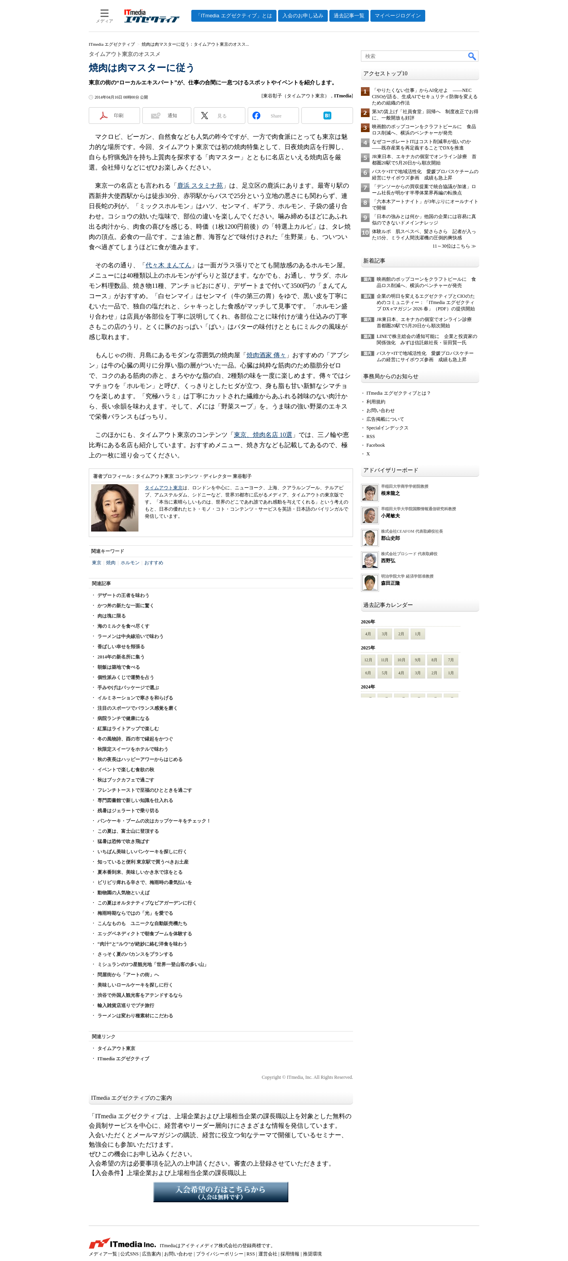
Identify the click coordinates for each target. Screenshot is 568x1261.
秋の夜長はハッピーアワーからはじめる (140, 759)
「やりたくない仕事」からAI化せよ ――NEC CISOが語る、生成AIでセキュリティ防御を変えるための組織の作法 (425, 97)
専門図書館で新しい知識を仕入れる (135, 800)
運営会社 (267, 1254)
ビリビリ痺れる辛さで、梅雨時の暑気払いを (144, 882)
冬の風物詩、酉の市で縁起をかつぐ (135, 739)
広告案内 (151, 1254)
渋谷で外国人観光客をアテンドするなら (140, 995)
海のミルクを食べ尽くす (123, 626)
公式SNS (129, 1254)
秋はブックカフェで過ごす (125, 780)
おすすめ (153, 562)
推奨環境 (312, 1254)
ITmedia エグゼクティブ (123, 1058)
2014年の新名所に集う (121, 657)
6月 (368, 673)
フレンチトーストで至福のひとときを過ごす (144, 790)
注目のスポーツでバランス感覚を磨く (137, 708)
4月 (368, 634)
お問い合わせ (380, 410)
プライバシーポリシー (219, 1254)
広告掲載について (385, 419)
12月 (368, 660)
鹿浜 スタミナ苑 (200, 185)
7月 (451, 660)
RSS (370, 436)
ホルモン (130, 562)
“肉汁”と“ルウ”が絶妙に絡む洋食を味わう (142, 944)
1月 (418, 634)
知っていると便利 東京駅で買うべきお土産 (143, 862)
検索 (472, 56)
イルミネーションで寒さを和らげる (135, 698)
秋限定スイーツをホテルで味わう (132, 749)
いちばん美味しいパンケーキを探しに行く (142, 851)
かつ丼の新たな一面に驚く (125, 605)
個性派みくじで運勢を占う (125, 677)
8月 (434, 660)
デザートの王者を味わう (123, 595)
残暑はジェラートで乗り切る (128, 810)
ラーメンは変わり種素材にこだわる (135, 1015)
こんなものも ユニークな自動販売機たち (142, 923)
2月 (401, 634)
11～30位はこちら (451, 246)
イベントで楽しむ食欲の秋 (125, 769)
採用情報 (289, 1254)
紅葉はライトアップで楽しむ (128, 728)
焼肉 (111, 562)
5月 (385, 673)
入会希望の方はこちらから (220, 1192)
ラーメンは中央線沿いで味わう (130, 636)
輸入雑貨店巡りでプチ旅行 (125, 1005)
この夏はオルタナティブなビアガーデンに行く (147, 903)
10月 (401, 660)
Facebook (375, 445)
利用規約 (375, 402)
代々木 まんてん (168, 265)
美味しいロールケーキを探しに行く (135, 985)
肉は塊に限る (111, 616)
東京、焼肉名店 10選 (263, 434)
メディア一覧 (103, 1254)
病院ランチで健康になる (123, 718)
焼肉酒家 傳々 (266, 355)
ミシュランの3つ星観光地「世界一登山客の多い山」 (153, 964)
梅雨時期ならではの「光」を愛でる (135, 913)
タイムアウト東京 (164, 488)
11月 (385, 660)
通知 (172, 115)
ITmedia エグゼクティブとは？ (398, 393)
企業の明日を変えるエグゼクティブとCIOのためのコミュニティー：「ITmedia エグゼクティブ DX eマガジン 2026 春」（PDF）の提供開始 (426, 302)
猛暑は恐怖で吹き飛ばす (123, 841)
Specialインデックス (387, 428)
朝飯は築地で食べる (118, 667)
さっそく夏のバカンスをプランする (135, 954)
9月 (418, 660)
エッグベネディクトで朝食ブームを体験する (144, 933)
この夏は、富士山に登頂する (128, 831)
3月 (385, 634)
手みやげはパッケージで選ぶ (128, 687)
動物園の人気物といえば (123, 892)
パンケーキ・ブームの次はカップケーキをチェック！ (154, 821)
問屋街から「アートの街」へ (128, 974)
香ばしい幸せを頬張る (121, 646)
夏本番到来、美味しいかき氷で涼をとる (140, 872)
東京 (96, 562)
